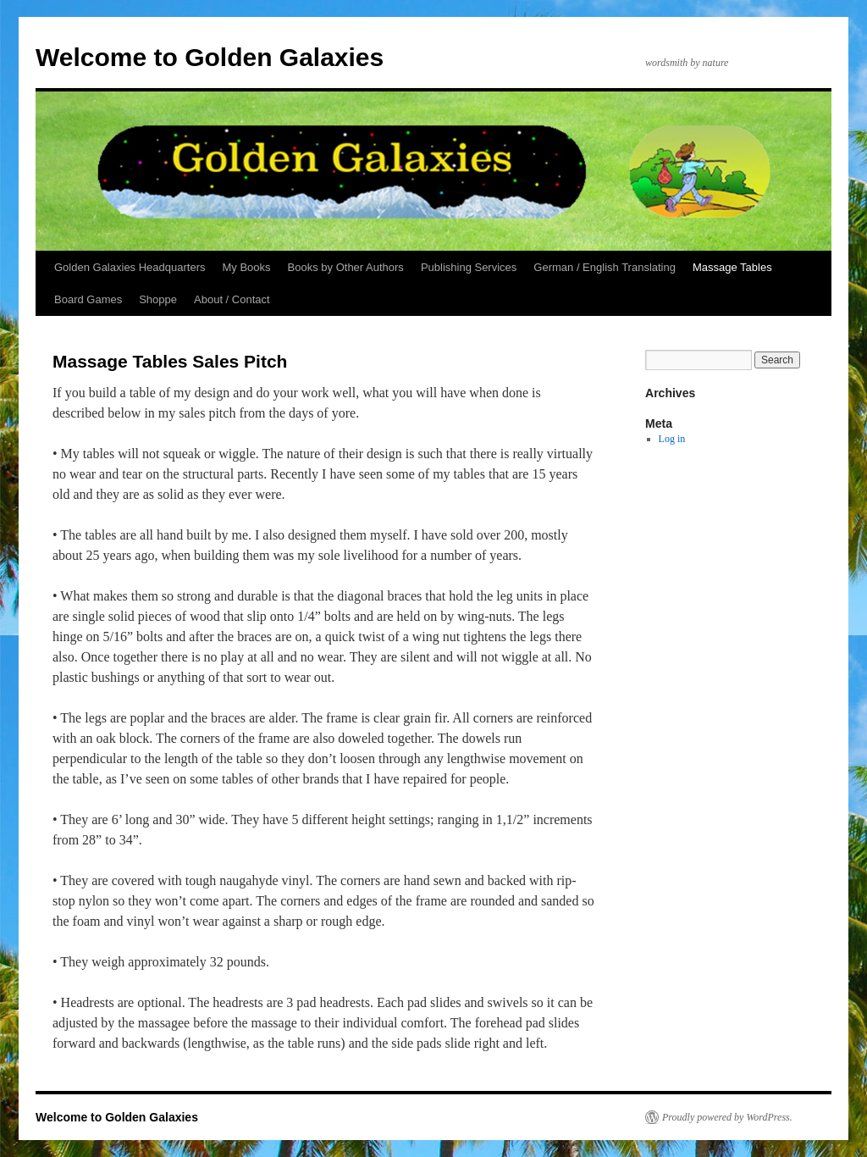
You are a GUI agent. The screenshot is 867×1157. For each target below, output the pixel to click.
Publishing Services (468, 267)
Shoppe (158, 299)
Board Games (88, 299)
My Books (247, 267)
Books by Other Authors (346, 267)
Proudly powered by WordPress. (727, 1117)
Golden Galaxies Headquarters (130, 267)
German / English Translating (604, 267)
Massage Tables (732, 267)
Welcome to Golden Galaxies (210, 57)
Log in (672, 439)
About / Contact (232, 299)
